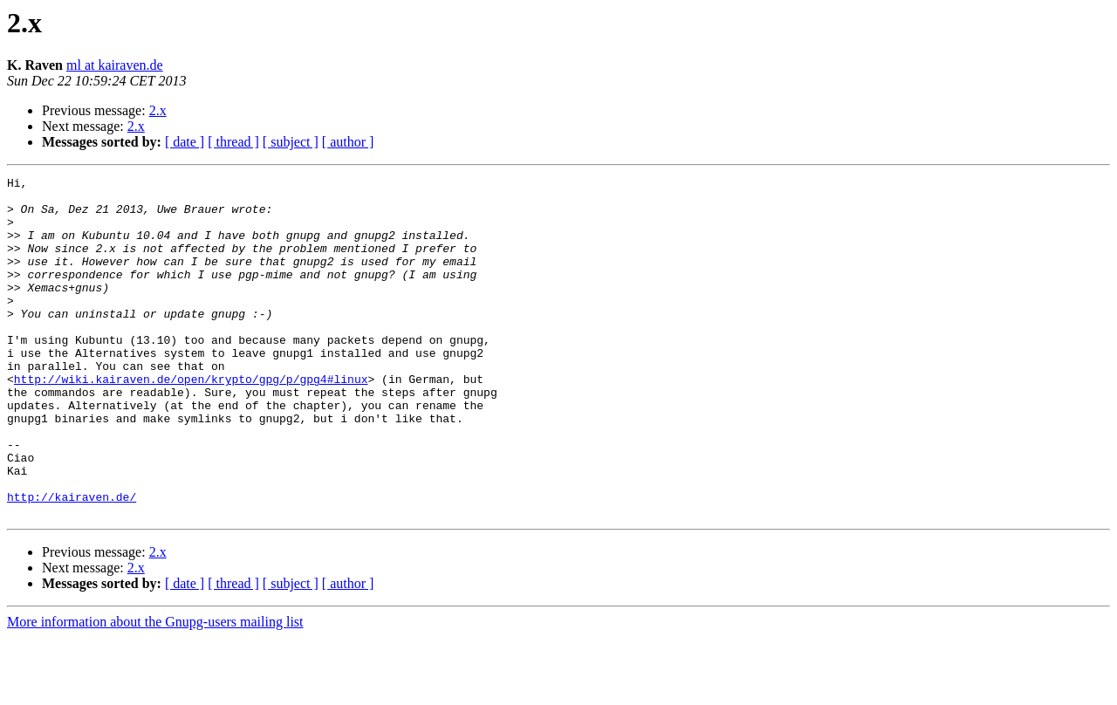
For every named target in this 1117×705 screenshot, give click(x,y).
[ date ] (184, 141)
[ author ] (348, 141)
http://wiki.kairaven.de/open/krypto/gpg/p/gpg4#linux (191, 420)
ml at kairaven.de (114, 65)
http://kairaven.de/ (71, 562)
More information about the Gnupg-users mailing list (155, 689)
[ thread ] (233, 141)
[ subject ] (291, 141)
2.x (158, 110)
